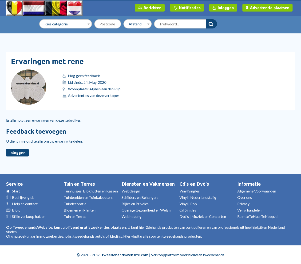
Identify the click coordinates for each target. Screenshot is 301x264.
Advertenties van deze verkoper (93, 95)
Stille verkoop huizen (28, 216)
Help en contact (25, 203)
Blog (16, 210)
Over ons (244, 197)
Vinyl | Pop (188, 203)
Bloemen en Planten (79, 210)
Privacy (243, 203)
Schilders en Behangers (140, 197)
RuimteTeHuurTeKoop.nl (257, 216)
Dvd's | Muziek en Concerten (202, 216)
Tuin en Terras (79, 184)
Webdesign (131, 191)
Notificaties (187, 8)
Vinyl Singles (189, 191)
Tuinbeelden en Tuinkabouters (88, 197)
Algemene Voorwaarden (256, 191)
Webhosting (132, 216)
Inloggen (223, 8)
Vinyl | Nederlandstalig (197, 197)
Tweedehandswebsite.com (124, 254)
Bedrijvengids (23, 197)
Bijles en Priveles (135, 203)
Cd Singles (187, 210)
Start (16, 191)
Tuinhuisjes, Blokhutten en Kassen (91, 191)
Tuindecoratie (75, 203)
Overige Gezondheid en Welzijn (147, 210)
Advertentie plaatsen (267, 8)
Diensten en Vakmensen (148, 184)
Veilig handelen (249, 210)
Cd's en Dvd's (194, 184)
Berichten (149, 8)
